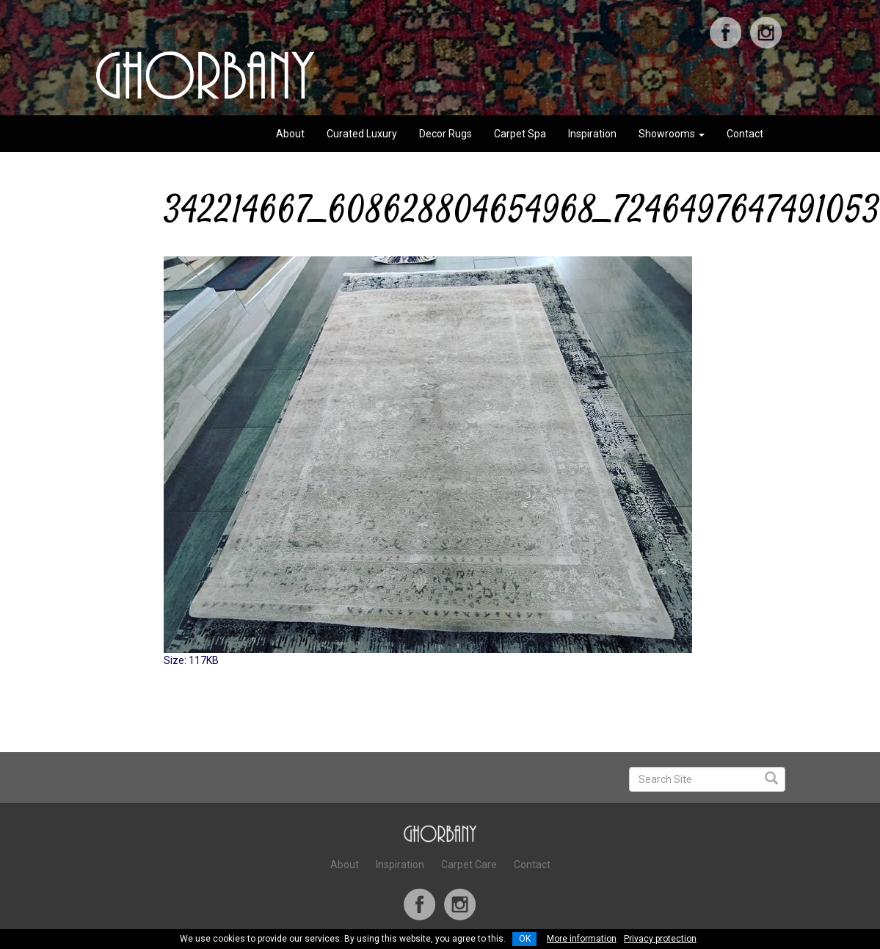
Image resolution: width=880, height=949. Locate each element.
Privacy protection (660, 939)
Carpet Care (469, 864)
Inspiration (592, 134)
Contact (745, 134)
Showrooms (672, 134)
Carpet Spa (520, 134)
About (290, 134)
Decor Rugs (445, 134)
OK (525, 939)
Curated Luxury (362, 134)
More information (582, 939)
